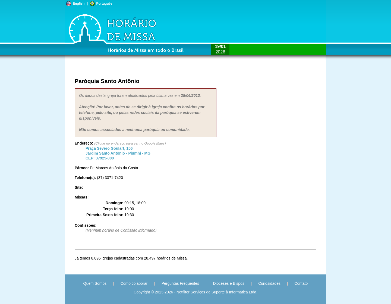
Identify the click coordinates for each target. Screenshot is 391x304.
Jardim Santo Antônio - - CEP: (118, 153)
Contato (301, 283)
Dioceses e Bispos (228, 283)
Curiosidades (269, 283)
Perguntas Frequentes (180, 283)
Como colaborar (134, 283)
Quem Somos (95, 283)
